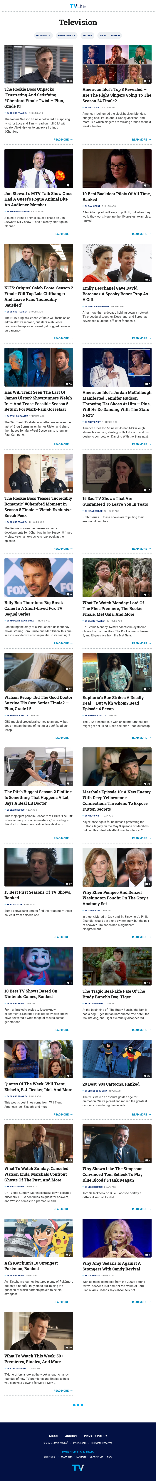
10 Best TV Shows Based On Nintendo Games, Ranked (30, 994)
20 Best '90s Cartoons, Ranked (111, 1084)
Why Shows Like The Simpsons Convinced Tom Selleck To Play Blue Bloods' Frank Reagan (113, 1174)
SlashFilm (96, 1456)
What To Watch (110, 35)
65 (70, 1160)
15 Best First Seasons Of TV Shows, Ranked (37, 895)
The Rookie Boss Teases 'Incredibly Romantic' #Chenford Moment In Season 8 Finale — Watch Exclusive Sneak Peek (38, 507)
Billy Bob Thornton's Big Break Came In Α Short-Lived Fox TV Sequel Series (33, 608)
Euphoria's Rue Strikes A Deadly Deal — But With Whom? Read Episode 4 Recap (113, 703)
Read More (61, 139)
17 (148, 81)
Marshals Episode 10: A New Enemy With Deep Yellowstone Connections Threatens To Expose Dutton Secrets (117, 800)
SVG (109, 1456)
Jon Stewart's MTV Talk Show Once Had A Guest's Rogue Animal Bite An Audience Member (38, 199)
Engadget (50, 1456)
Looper (81, 1456)
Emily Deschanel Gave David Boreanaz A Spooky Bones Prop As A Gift (115, 293)
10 (148, 185)
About (54, 1436)
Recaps (87, 35)
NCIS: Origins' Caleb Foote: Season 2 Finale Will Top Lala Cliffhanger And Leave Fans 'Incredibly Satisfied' (38, 296)
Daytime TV (43, 35)
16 (70, 384)
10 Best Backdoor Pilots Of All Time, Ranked (117, 196)
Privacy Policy (95, 1436)
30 (148, 594)
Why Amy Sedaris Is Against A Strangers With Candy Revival (112, 1266)
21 (70, 1254)
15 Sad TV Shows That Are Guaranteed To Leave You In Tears (115, 501)
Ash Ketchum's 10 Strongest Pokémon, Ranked (31, 1266)
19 (70, 1348)
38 (148, 1076)
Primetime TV (66, 35)
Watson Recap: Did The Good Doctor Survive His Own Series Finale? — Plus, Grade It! (38, 703)
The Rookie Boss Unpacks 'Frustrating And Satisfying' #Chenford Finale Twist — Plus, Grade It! (34, 97)
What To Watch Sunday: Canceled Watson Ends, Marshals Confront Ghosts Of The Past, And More (36, 1174)
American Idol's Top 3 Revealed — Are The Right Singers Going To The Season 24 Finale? (117, 95)
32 (70, 689)
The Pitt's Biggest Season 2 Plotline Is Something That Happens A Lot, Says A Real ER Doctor (38, 797)
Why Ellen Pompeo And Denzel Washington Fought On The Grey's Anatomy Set (115, 898)
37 (70, 884)
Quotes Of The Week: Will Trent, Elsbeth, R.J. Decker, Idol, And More (38, 1086)
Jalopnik (66, 1456)
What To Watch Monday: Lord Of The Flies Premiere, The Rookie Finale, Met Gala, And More (113, 608)
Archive (71, 1436)
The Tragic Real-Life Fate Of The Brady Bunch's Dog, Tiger (114, 994)
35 (148, 783)
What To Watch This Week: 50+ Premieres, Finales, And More (33, 1358)
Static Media (60, 1443)
